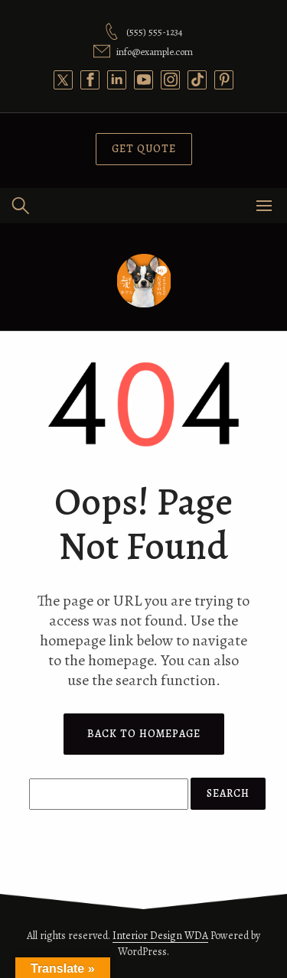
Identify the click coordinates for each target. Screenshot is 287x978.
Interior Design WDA (160, 935)
